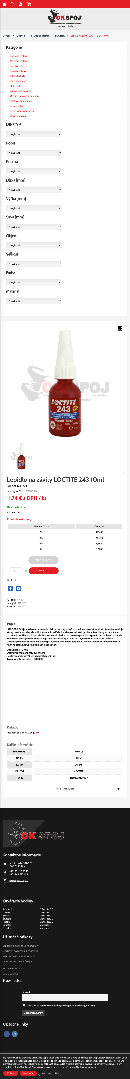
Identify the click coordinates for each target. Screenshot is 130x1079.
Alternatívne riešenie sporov (19, 956)
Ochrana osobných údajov (17, 961)
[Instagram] (15, 1034)
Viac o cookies (10, 973)
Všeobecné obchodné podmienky (20, 946)
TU (37, 732)
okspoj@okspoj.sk (18, 880)
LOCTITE (60, 35)
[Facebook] (7, 1034)
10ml (79, 758)
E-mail (26, 991)
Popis (11, 624)
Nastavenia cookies (13, 968)
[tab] (14, 624)
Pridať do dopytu (43, 560)
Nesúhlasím (28, 1073)
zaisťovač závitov (79, 777)
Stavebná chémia (40, 35)
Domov (6, 35)
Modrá (78, 764)
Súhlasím (11, 1073)
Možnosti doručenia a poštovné (20, 951)
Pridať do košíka (44, 571)
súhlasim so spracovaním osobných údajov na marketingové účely (59, 1005)
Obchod (21, 35)
